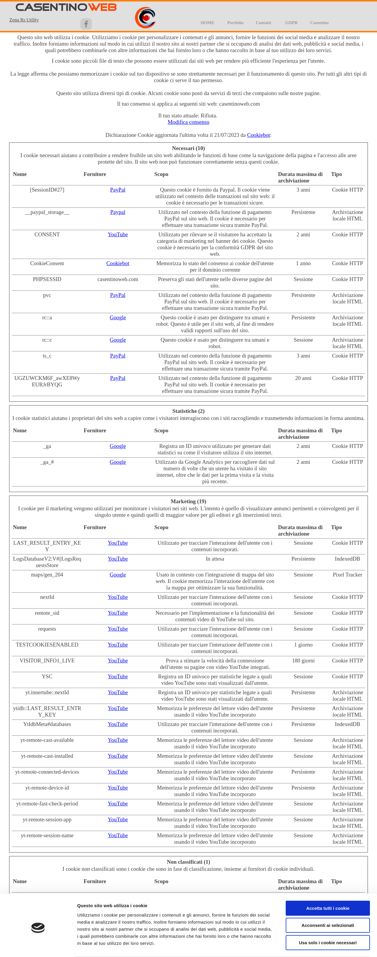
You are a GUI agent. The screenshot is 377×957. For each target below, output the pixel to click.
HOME (207, 22)
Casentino (319, 22)
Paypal (117, 212)
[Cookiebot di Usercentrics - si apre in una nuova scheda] (38, 945)
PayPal (117, 190)
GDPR (291, 22)
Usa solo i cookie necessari (328, 919)
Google (118, 317)
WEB (102, 8)
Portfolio (235, 22)
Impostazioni (307, 945)
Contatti (263, 22)
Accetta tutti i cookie (328, 885)
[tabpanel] (29, 20)
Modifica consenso (188, 122)
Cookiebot (258, 135)
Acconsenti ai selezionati (328, 902)
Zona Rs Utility (24, 19)
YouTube (118, 234)
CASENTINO (51, 8)
